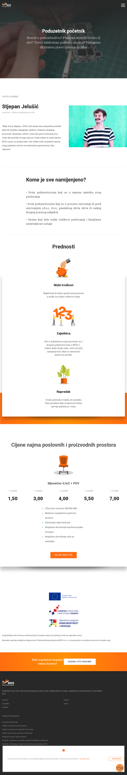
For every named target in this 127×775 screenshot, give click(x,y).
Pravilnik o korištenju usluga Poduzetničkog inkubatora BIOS (24, 744)
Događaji (5, 704)
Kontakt (5, 707)
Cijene (66, 704)
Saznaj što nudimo (80, 662)
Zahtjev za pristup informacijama (14, 726)
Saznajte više (84, 759)
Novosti (5, 700)
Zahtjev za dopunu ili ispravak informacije (17, 729)
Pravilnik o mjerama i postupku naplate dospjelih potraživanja (25, 740)
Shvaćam (116, 759)
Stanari (66, 700)
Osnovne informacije (10, 722)
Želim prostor (64, 555)
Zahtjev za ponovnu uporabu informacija (17, 733)
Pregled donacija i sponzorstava (14, 737)
